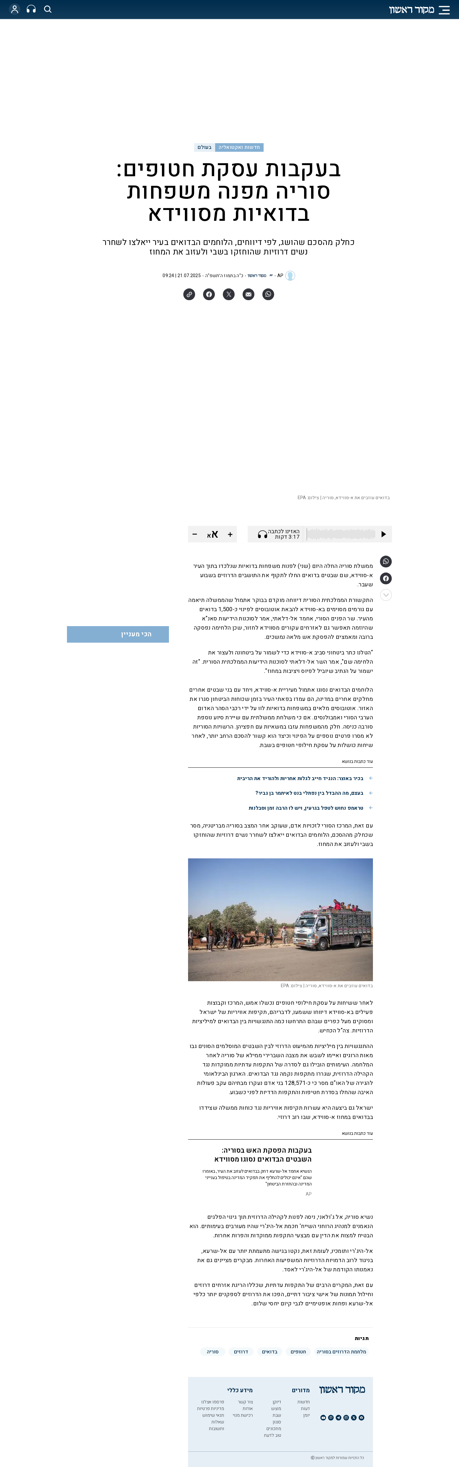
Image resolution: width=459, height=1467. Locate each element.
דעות (305, 1408)
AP (280, 275)
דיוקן (277, 1402)
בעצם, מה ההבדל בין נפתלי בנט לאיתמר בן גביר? (309, 793)
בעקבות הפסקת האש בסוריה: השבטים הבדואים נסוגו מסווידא (263, 1154)
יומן (306, 1415)
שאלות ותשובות (216, 1425)
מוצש (276, 1408)
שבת (277, 1415)
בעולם (204, 147)
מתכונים (273, 1428)
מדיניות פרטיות (210, 1408)
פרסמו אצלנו (212, 1402)
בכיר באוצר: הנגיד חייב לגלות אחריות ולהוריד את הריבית (300, 778)
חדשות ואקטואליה (239, 147)
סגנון (277, 1422)
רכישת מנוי (243, 1415)
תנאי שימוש (213, 1415)
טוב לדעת (272, 1435)
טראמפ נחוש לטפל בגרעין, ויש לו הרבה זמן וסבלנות (306, 808)
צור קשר (245, 1402)
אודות (248, 1408)
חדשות (303, 1402)
